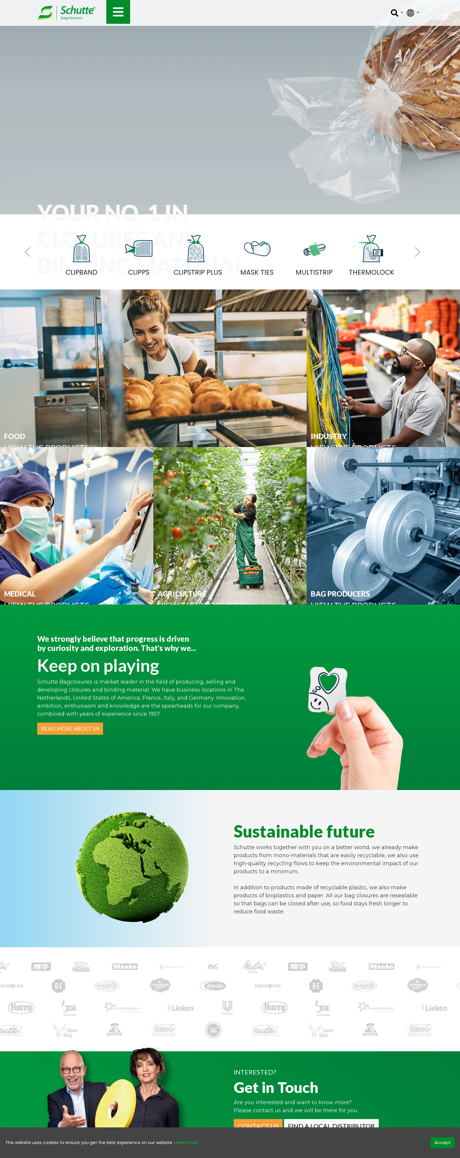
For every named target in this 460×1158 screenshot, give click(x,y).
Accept (442, 1142)
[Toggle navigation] (118, 12)
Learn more (186, 1143)
